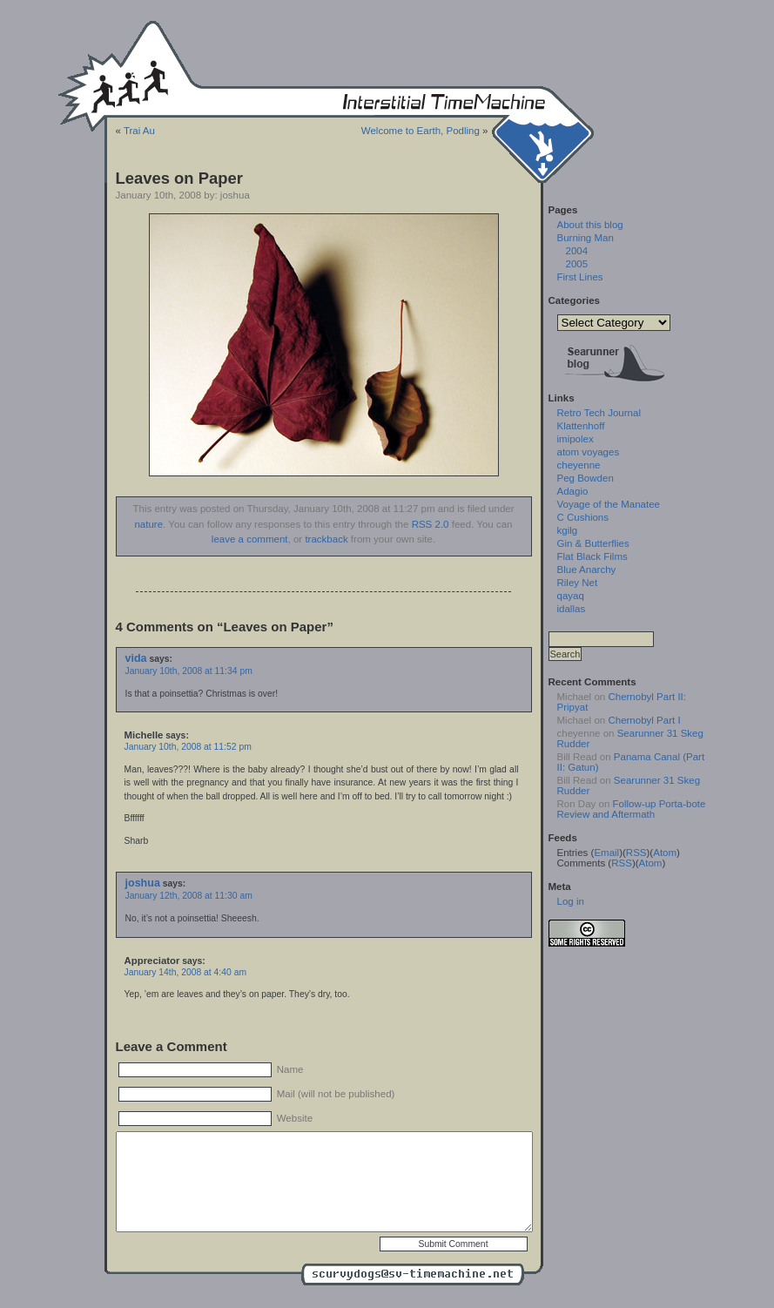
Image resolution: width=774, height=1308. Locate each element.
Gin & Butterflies (593, 543)
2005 (577, 264)
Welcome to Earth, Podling (420, 130)
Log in (570, 901)
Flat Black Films (592, 556)
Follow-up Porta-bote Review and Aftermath (631, 809)
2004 (577, 251)
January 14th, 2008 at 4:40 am (186, 972)
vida (136, 658)
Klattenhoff (581, 426)
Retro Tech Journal (599, 413)
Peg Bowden (585, 478)
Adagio (573, 491)
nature (148, 524)
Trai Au (139, 130)
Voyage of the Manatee (608, 504)
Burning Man (585, 238)
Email (606, 852)
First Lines (580, 277)
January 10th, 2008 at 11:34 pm (188, 671)
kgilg (567, 530)
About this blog (590, 224)
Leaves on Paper (179, 178)
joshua (142, 883)
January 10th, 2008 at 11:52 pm (188, 747)
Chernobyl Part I (644, 720)
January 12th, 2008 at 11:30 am (188, 895)
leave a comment (250, 539)
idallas (571, 608)
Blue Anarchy (586, 569)
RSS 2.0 (430, 524)
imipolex (575, 439)
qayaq (570, 595)
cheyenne (579, 465)
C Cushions (583, 517)
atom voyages (588, 452)
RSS (636, 852)
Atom (664, 852)
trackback (326, 539)
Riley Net (577, 582)
